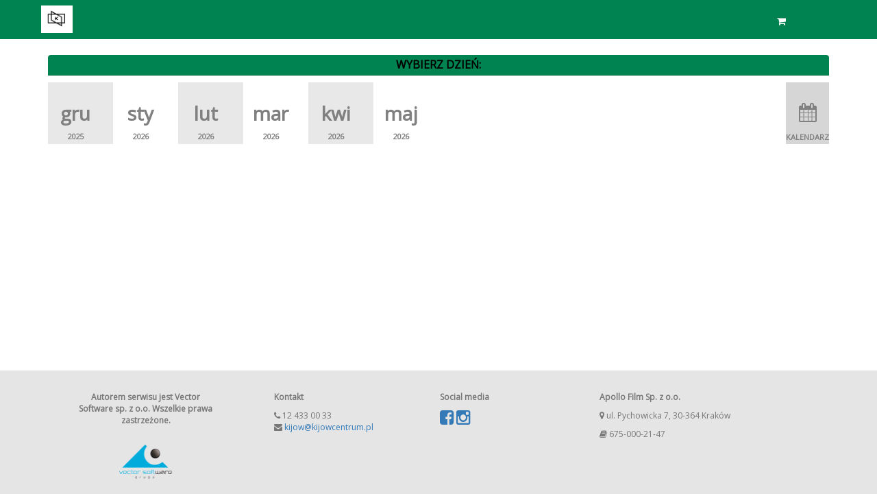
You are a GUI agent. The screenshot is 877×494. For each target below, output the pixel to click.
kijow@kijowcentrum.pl (328, 427)
